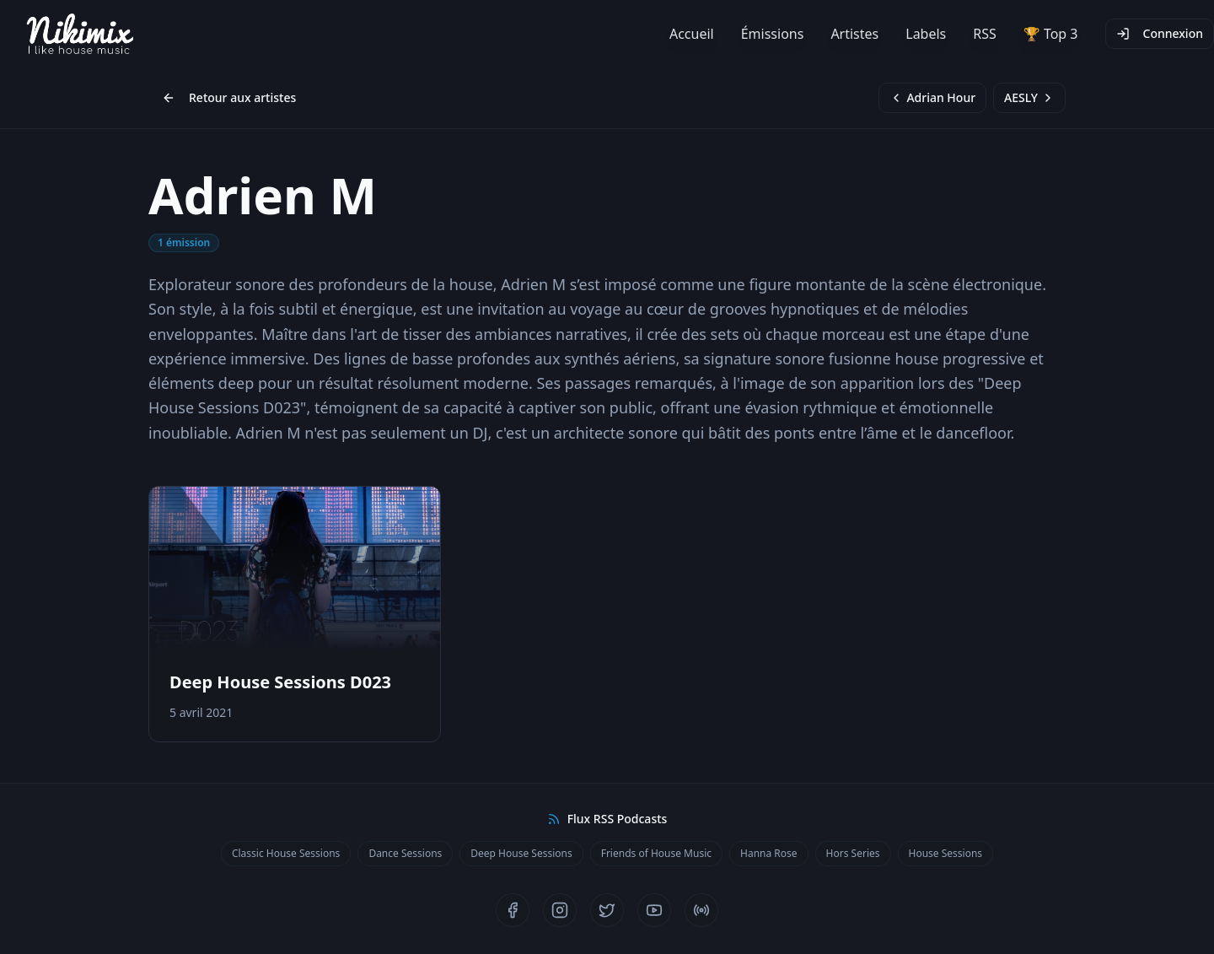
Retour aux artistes (229, 97)
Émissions (772, 33)
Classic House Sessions (286, 853)
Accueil (691, 33)
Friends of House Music (656, 853)
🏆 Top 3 (1050, 33)
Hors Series (853, 853)
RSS (984, 33)
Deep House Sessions (521, 853)
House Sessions (946, 853)
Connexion (1159, 33)
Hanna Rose (769, 853)
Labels (925, 33)
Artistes (854, 33)
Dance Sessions (405, 853)
